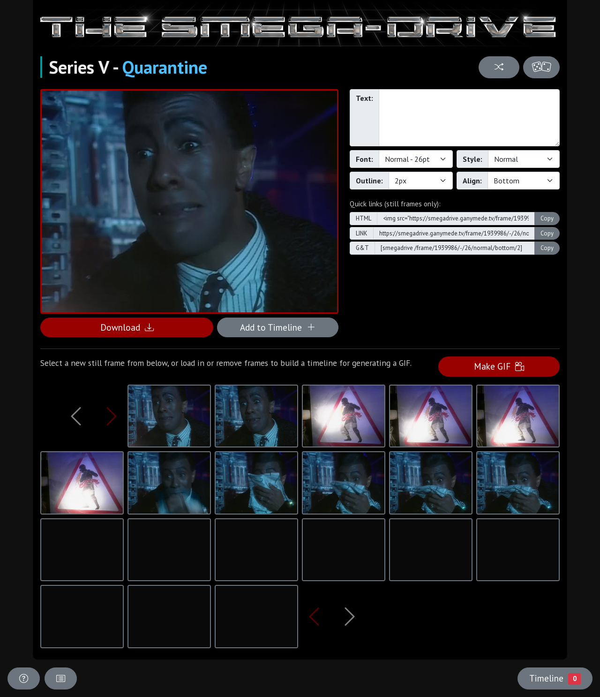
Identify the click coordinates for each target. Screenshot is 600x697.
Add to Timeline (277, 327)
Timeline (555, 678)
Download (127, 327)
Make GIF (499, 366)
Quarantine (164, 67)
